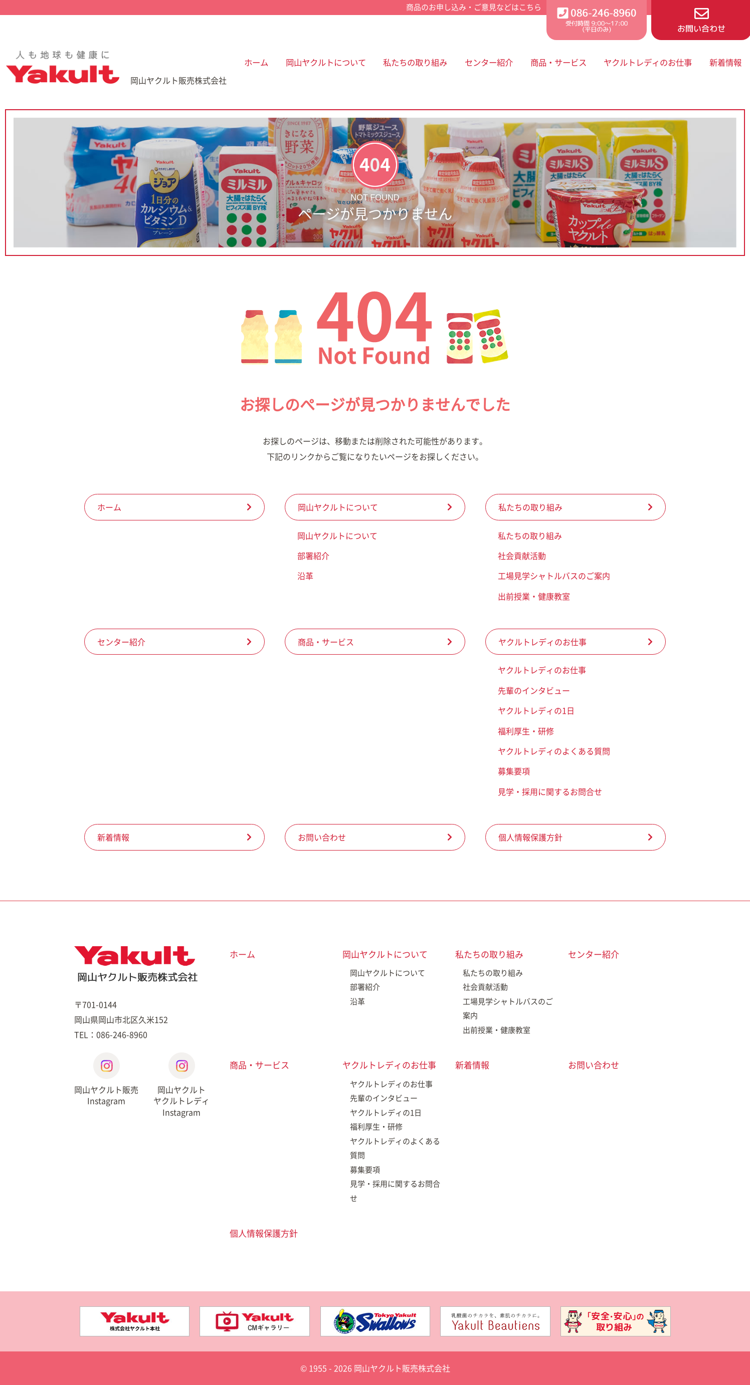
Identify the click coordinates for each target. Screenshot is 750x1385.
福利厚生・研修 (526, 731)
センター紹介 (489, 62)
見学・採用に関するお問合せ (550, 791)
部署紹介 (313, 555)
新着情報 (725, 62)
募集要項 (514, 771)
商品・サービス (558, 62)
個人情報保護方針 (530, 837)
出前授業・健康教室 (534, 596)
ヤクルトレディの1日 (536, 710)
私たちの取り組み (415, 62)
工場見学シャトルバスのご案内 (554, 576)
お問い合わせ (322, 837)
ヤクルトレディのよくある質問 (554, 751)
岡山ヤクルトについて (326, 62)
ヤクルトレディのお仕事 (648, 62)
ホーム (256, 62)
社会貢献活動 (522, 555)
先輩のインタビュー (534, 690)
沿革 (305, 576)
